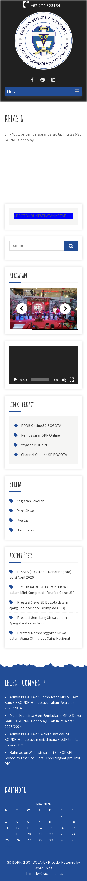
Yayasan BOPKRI (34, 445)
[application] (43, 365)
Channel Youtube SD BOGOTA (44, 454)
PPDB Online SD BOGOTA (41, 425)
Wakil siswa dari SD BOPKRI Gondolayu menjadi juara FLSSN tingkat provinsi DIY (42, 740)
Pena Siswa (25, 510)
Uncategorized (28, 530)
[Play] (15, 379)
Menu (11, 91)
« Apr (9, 846)
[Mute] (64, 379)
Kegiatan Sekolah (30, 501)
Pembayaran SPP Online (40, 435)
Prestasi (22, 520)
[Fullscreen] (71, 379)
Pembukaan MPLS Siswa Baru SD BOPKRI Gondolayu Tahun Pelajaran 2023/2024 (41, 702)
